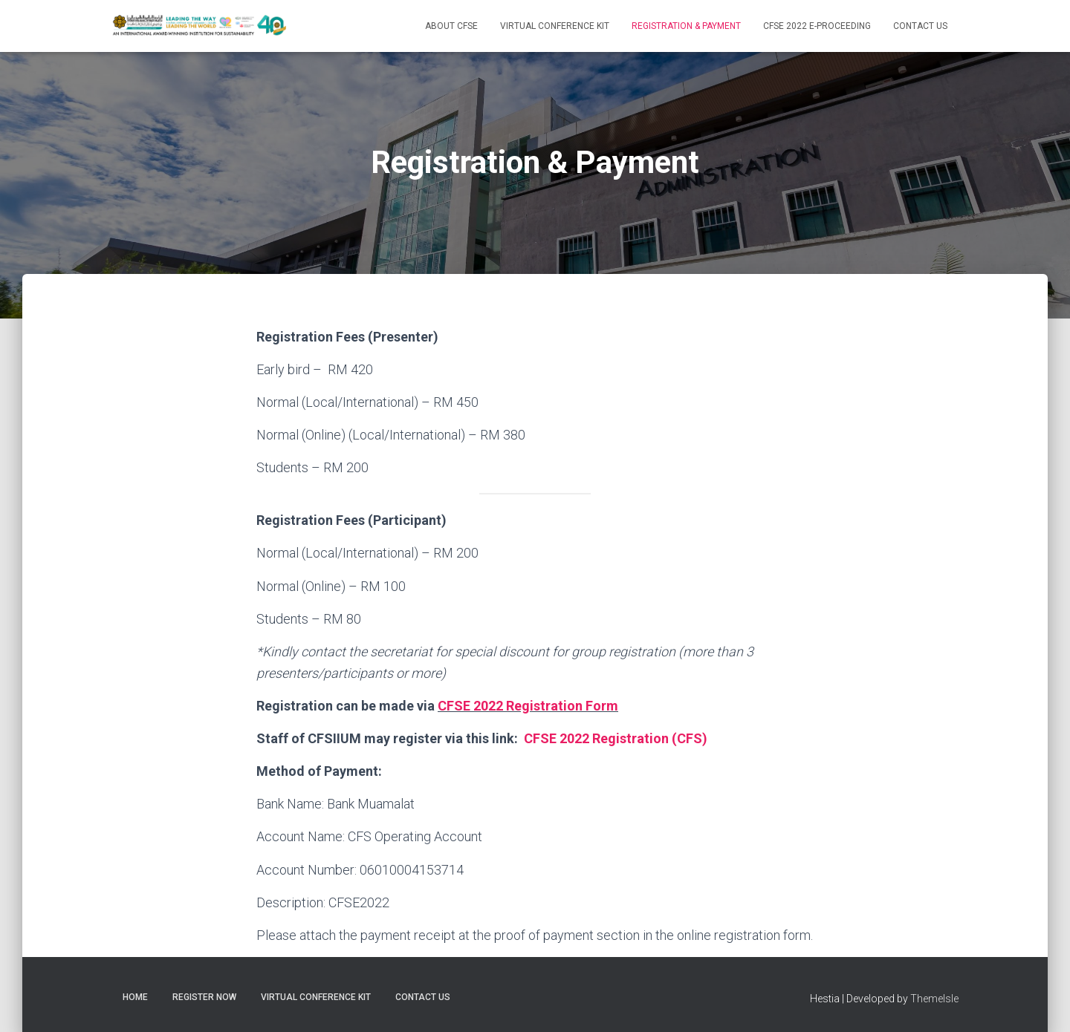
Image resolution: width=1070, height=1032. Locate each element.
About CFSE (451, 26)
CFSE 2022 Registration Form (528, 705)
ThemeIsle (934, 999)
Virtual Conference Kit (554, 26)
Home (135, 997)
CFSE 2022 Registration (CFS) (615, 738)
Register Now (204, 997)
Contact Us (920, 26)
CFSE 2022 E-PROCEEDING (817, 26)
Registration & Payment (686, 26)
